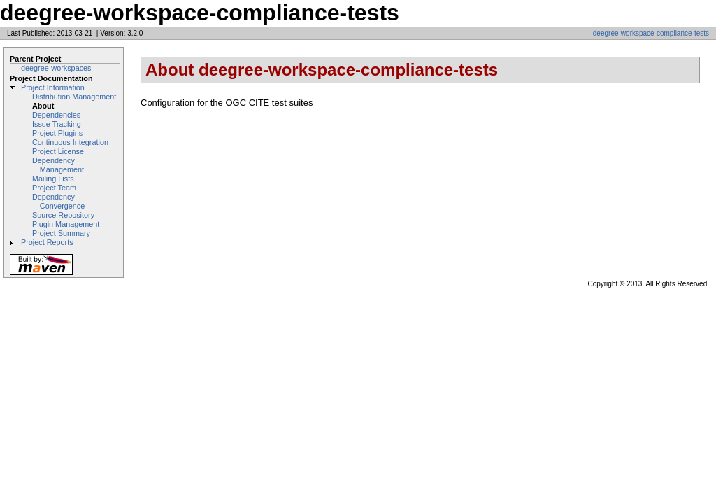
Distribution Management (74, 96)
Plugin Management (65, 224)
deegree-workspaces (56, 68)
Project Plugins (57, 133)
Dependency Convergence (58, 201)
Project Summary (61, 233)
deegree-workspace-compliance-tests (651, 33)
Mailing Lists (53, 178)
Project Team (54, 187)
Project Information (53, 87)
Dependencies (56, 115)
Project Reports (47, 242)
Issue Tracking (56, 124)
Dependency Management (58, 165)
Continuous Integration (70, 142)
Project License (58, 151)
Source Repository (63, 215)
